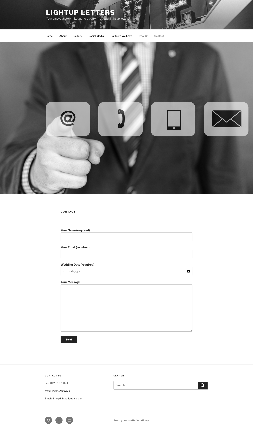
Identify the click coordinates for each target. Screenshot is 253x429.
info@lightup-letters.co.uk (67, 398)
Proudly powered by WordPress (131, 420)
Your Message (126, 305)
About (63, 35)
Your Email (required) (126, 252)
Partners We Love (121, 35)
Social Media (96, 35)
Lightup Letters (80, 12)
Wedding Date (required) (126, 269)
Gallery (77, 35)
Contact (159, 35)
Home (49, 35)
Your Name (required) (126, 235)
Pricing (143, 35)
